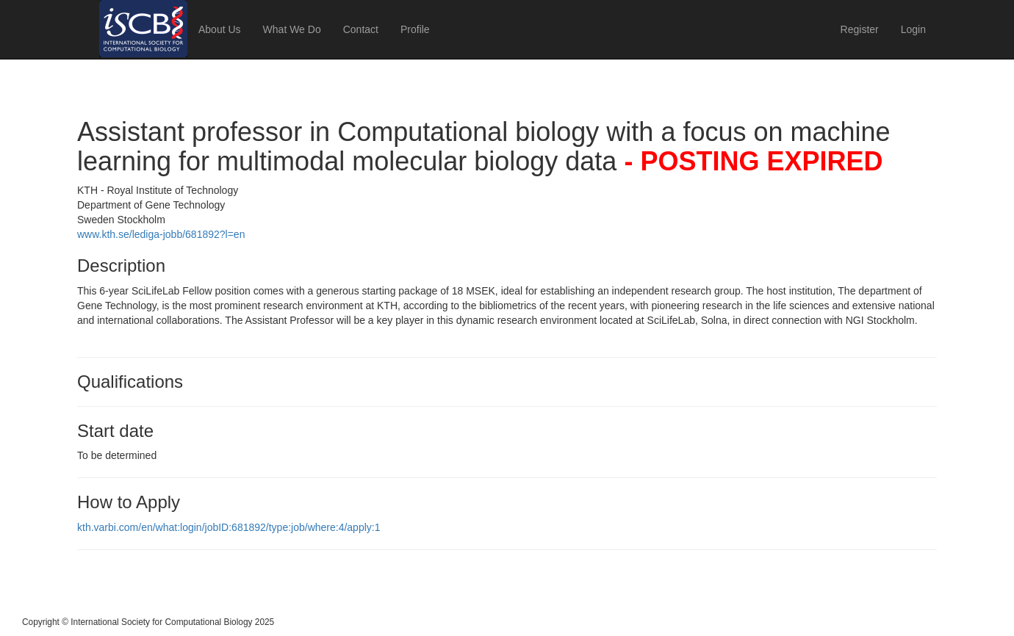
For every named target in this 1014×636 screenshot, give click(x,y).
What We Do (292, 29)
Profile (415, 29)
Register (860, 29)
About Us (219, 29)
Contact (360, 29)
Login (913, 29)
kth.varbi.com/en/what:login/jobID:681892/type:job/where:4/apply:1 (228, 527)
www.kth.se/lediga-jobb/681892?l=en (161, 234)
